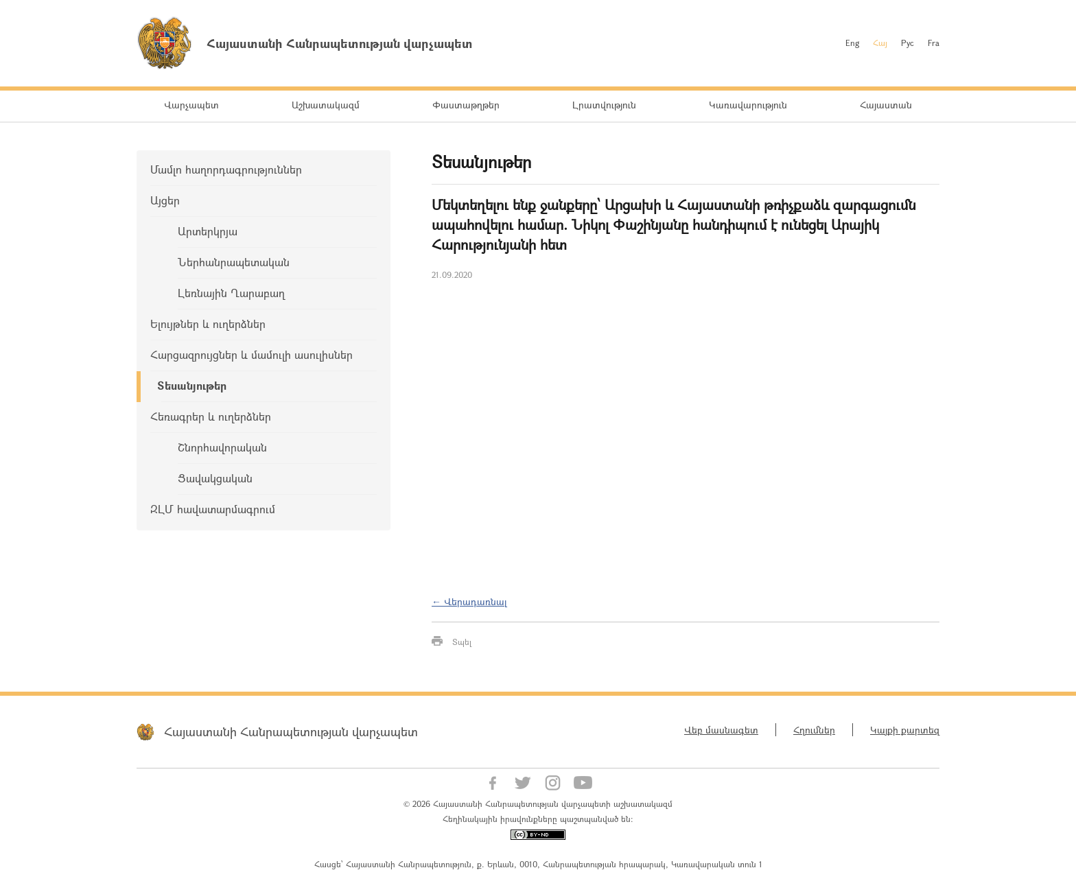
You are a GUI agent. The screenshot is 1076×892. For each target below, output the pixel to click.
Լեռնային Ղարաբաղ (231, 292)
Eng (852, 42)
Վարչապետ (191, 104)
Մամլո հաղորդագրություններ (226, 169)
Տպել (461, 641)
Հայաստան (886, 104)
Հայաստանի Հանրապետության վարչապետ (291, 731)
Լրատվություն (604, 104)
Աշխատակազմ (326, 104)
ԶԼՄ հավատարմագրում (212, 509)
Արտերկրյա (207, 231)
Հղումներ (814, 729)
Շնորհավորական (222, 447)
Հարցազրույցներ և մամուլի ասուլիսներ (251, 354)
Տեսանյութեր (191, 385)
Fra (933, 42)
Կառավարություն (748, 104)
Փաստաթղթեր (466, 104)
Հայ (880, 42)
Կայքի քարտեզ (904, 729)
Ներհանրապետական (234, 262)
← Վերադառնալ (469, 601)
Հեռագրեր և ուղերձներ (210, 416)
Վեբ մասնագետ (721, 729)
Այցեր (165, 200)
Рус (907, 42)
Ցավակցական (215, 478)
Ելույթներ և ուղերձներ (208, 323)
